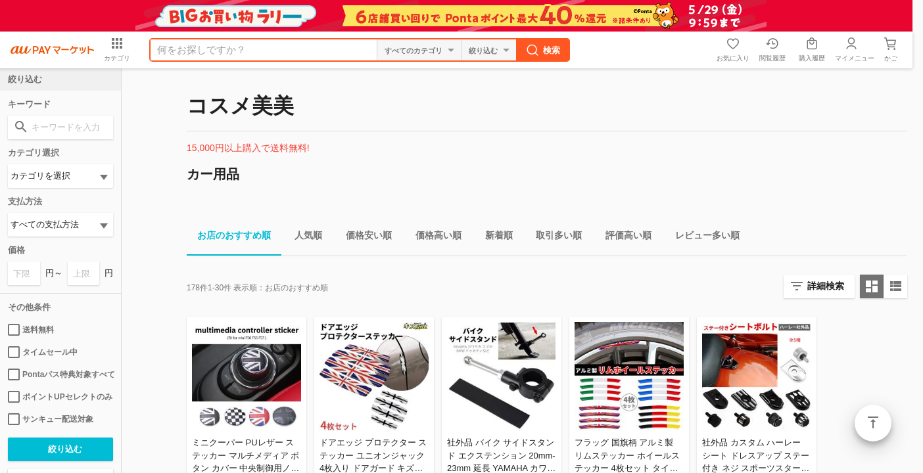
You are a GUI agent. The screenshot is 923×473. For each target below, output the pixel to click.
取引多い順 (553, 237)
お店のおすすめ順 (229, 237)
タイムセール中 (43, 352)
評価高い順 (623, 237)
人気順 (303, 237)
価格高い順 (433, 237)
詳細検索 (825, 286)
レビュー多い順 (702, 237)
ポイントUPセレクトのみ (60, 397)
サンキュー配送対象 (50, 419)
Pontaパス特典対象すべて (60, 374)
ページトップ (873, 423)
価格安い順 (363, 237)
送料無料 (31, 330)
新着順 (494, 237)
